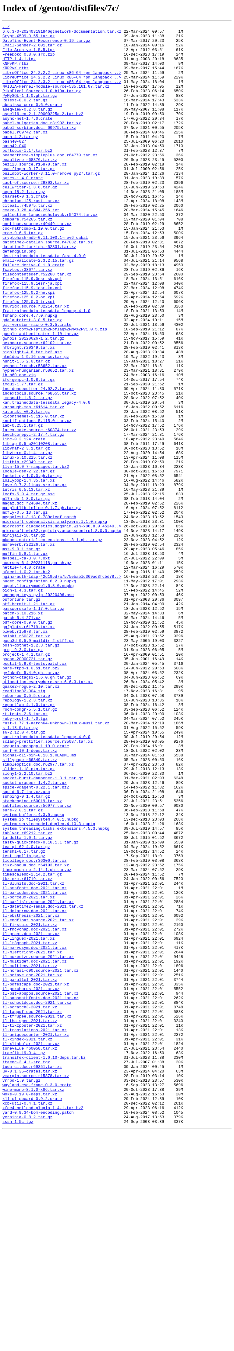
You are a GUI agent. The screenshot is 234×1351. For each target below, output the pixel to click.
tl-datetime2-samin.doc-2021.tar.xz (42, 1083)
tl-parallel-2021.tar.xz (29, 1171)
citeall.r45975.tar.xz (27, 242)
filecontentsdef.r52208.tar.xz (36, 324)
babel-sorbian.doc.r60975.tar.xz (39, 148)
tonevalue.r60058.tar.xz (29, 1253)
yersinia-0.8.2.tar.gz (27, 1335)
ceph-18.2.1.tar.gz (23, 225)
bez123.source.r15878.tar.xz (34, 192)
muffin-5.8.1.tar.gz (25, 659)
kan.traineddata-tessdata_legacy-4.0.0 (46, 478)
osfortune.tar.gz (21, 714)
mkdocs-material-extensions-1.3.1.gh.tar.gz (52, 643)
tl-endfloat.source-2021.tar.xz (38, 1099)
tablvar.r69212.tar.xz (27, 995)
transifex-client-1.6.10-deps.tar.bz (44, 1264)
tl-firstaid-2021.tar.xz (29, 1105)
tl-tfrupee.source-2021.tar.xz (36, 1215)
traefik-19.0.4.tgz (23, 1259)
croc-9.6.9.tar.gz (22, 275)
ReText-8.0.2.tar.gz (25, 115)
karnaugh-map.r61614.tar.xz (33, 483)
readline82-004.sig (23, 824)
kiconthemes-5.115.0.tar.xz (33, 494)
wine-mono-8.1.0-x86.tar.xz (33, 1302)
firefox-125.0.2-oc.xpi (28, 352)
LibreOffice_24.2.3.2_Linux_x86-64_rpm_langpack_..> (61, 93)
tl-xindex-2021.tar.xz (27, 1242)
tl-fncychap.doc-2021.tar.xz (34, 1110)
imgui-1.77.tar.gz (22, 456)
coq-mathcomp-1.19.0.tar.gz (33, 269)
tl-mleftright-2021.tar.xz (32, 1138)
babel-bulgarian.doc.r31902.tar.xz (41, 143)
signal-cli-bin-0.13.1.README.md (39, 901)
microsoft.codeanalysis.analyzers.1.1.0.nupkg (54, 621)
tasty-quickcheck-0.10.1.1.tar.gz (40, 1006)
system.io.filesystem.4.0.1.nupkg (40, 978)
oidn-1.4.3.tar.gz (22, 703)
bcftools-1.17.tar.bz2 (27, 176)
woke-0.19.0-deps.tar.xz (29, 1308)
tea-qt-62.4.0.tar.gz (26, 1011)
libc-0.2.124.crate (23, 522)
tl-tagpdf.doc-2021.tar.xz (32, 1209)
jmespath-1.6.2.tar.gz (27, 472)
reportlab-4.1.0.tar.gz (28, 841)
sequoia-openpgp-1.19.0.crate (35, 890)
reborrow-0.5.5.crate (26, 830)
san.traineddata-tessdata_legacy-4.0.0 (46, 879)
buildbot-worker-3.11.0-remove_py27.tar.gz (51, 203)
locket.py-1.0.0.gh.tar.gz (32, 566)
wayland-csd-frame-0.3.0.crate (36, 1297)
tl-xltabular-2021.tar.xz (30, 1248)
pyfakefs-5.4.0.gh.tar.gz (30, 802)
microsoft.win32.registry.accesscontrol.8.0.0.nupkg (61, 632)
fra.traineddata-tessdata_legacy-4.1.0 (46, 368)
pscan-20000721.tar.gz (27, 786)
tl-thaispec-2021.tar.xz (29, 1220)
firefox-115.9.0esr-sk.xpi (32, 330)
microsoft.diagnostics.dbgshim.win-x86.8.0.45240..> (61, 626)
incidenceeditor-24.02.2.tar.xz (38, 461)
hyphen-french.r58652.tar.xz (34, 434)
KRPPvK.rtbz (15, 77)
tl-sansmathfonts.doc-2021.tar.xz (40, 1193)
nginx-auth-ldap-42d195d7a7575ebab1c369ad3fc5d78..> (61, 687)
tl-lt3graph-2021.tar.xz (29, 1127)
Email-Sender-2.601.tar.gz (32, 49)
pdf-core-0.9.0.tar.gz (27, 742)
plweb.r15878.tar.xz (25, 753)
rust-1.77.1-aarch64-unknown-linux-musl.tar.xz (55, 863)
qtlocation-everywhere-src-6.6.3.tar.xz (47, 813)
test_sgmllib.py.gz (23, 1022)
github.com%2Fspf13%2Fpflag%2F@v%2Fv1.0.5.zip (54, 390)
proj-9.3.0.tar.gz (22, 775)
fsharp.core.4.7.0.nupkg (29, 374)
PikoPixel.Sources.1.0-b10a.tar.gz (41, 104)
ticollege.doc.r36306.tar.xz (34, 1028)
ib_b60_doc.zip (19, 445)
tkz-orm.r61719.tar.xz (27, 1050)
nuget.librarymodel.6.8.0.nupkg (38, 698)
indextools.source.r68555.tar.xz (39, 467)
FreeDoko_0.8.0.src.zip (28, 60)
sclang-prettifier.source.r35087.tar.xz (47, 885)
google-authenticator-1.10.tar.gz (40, 396)
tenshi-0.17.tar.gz (23, 1017)
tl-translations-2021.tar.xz (34, 1231)
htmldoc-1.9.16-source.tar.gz (35, 423)
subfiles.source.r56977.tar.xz (36, 962)
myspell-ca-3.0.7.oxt (26, 665)
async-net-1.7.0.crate (27, 137)
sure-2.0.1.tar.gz (22, 967)
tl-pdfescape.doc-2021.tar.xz (35, 1176)
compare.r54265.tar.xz (27, 258)
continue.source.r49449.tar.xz (36, 264)
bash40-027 (14, 165)
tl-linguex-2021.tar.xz (28, 1121)
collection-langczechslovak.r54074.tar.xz (50, 253)
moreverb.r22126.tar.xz (28, 648)
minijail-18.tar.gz (23, 637)
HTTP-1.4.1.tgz (19, 66)
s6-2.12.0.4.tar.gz (23, 874)
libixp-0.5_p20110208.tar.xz (34, 527)
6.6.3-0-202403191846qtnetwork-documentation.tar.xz (61, 33)
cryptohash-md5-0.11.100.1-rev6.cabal (45, 280)
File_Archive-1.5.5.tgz (28, 55)
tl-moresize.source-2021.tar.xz (38, 1143)
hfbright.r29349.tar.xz (28, 412)
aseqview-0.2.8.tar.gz (27, 126)
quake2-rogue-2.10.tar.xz (30, 819)
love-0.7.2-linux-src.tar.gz (34, 577)
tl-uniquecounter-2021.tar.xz (35, 1237)
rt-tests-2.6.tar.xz (25, 852)
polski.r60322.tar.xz (26, 758)
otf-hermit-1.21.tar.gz (28, 720)
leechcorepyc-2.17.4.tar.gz (33, 516)
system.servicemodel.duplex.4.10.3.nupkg (48, 984)
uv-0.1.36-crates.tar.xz (29, 1281)
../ (5, 27)
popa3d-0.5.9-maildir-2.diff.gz (38, 764)
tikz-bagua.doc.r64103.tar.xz (35, 1033)
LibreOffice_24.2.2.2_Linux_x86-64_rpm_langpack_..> (61, 82)
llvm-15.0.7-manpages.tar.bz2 (35, 555)
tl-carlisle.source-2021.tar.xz (38, 1077)
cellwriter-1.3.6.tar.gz (29, 220)
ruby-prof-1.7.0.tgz (25, 857)
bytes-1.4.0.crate (22, 209)
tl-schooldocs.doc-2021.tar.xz (36, 1198)
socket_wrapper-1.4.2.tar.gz (34, 934)
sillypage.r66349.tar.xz (29, 907)
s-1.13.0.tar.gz (20, 868)
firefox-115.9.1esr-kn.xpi (32, 341)
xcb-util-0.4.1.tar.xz (27, 1319)
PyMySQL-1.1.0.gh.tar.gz (29, 110)
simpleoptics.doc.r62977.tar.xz (38, 912)
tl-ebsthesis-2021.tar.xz (30, 1094)
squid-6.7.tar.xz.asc (26, 945)
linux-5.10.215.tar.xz (27, 544)
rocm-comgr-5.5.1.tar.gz (29, 846)
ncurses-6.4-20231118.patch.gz (36, 670)
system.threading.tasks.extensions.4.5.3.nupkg (55, 989)
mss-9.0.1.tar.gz (21, 654)
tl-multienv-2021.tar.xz (29, 1154)
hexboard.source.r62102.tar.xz (36, 407)
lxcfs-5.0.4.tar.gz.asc (28, 588)
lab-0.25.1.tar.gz (22, 505)
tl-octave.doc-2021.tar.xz (32, 1165)
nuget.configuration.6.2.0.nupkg (39, 692)
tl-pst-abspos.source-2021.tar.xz (40, 1187)
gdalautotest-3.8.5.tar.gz (32, 379)
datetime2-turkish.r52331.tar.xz (39, 291)
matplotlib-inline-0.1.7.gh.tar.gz (41, 604)
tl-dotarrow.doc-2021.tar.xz (34, 1088)
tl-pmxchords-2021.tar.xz (30, 1182)
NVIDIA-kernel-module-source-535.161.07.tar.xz (55, 99)
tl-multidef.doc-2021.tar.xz (34, 1149)
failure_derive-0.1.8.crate (33, 313)
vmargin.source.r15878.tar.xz (35, 1286)
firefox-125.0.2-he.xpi (28, 346)
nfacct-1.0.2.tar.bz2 (26, 681)
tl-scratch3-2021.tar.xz (29, 1204)
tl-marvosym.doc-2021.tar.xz (34, 1132)
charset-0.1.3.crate (25, 231)
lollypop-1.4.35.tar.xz (28, 571)
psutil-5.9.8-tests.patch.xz (34, 791)
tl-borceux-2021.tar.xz (28, 1072)
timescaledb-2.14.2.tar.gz (32, 1044)
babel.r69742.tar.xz (25, 154)
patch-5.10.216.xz (22, 731)
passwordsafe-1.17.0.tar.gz (33, 725)
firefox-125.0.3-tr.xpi (28, 357)
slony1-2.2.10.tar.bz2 (27, 923)
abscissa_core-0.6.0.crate (32, 121)
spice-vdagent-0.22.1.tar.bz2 (35, 940)
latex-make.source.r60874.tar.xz (39, 511)
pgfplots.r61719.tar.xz (28, 747)
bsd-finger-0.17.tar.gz (28, 198)
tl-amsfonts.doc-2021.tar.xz (34, 1061)
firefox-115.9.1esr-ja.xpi (32, 335)
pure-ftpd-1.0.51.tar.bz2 (30, 797)
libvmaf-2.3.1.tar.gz (26, 533)
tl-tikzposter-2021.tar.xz (32, 1226)
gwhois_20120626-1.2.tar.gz (33, 401)
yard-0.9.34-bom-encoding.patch (38, 1330)
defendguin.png (19, 297)
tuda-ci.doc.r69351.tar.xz (32, 1275)
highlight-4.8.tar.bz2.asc (32, 418)
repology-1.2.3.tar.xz (27, 835)
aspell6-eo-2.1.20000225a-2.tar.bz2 (42, 132)
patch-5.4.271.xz (21, 736)
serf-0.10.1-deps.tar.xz (29, 896)
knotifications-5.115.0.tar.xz (36, 500)
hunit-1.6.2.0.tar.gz (26, 429)
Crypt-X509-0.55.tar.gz (28, 38)
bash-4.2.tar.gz (20, 159)
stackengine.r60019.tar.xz (32, 956)
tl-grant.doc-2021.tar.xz (30, 1116)
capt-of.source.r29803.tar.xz (35, 214)
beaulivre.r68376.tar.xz (29, 187)
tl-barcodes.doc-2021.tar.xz (34, 1066)
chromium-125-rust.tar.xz (30, 236)
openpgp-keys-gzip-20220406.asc (38, 709)
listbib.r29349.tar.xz (27, 549)
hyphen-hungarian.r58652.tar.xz (38, 439)
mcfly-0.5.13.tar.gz (25, 610)
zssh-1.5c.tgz (17, 1341)
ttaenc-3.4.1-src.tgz (26, 1270)
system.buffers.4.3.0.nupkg (33, 973)
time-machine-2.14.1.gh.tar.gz (36, 1039)
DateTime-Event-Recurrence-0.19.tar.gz (46, 44)
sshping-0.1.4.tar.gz (26, 951)
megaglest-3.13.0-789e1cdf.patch (39, 615)
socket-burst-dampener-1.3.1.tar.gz (42, 929)
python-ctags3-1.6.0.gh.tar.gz (36, 808)
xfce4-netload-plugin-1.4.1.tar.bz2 (42, 1324)
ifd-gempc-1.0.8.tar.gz (28, 450)
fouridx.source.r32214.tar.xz (35, 363)
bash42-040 (14, 170)
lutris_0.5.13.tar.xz (26, 582)
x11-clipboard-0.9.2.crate (32, 1313)
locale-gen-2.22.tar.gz (28, 560)
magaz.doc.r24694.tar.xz (29, 599)
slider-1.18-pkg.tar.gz (28, 918)
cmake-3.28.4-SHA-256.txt (30, 247)
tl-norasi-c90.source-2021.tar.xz (40, 1160)
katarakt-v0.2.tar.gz (26, 489)
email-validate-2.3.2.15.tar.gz (38, 308)
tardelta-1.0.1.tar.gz (27, 1000)
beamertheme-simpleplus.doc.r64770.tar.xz (50, 181)
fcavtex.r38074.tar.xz (27, 319)
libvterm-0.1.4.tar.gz (27, 538)
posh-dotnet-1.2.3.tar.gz (30, 769)
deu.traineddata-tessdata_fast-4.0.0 (44, 302)
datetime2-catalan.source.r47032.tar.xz (47, 286)
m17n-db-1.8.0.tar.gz (26, 593)
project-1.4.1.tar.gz (26, 780)
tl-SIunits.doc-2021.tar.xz (33, 1055)
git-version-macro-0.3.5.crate (36, 385)
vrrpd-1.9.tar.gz (21, 1292)
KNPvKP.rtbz (15, 71)
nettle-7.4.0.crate (23, 676)
